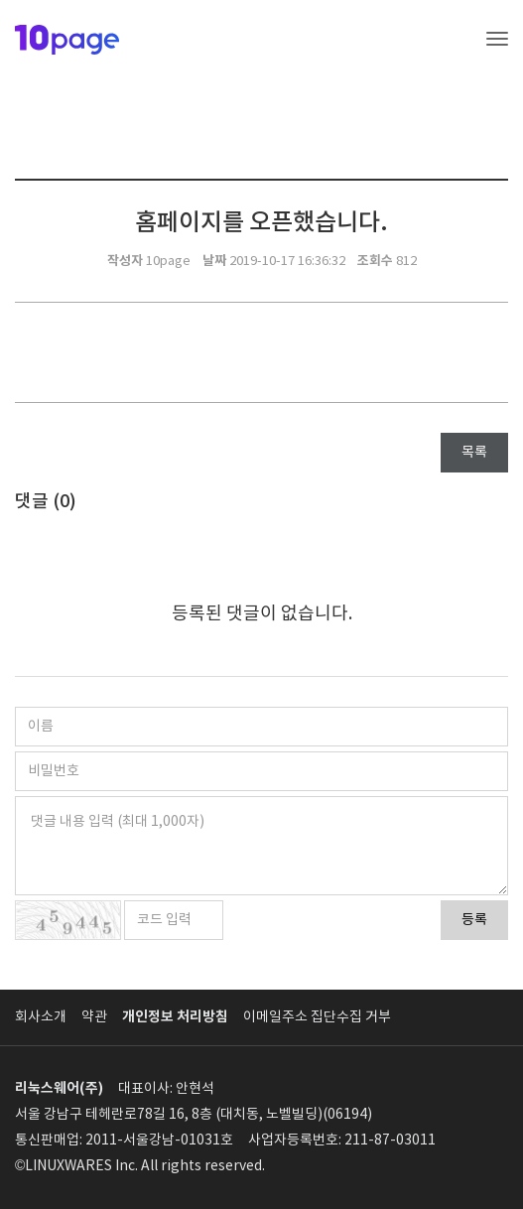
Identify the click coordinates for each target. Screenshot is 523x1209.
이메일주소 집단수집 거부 (317, 1017)
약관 (94, 1017)
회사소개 (40, 1017)
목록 (474, 453)
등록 (474, 920)
